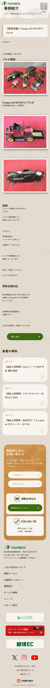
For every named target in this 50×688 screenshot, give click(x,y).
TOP (5, 13)
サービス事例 (10, 592)
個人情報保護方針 (24, 670)
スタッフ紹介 (10, 605)
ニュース (8, 598)
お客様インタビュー (14, 579)
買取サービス (10, 573)
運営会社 (23, 674)
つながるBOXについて (15, 567)
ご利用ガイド (18, 475)
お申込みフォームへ (19, 507)
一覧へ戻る (15, 336)
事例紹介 (8, 586)
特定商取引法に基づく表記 (25, 666)
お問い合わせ (18, 483)
